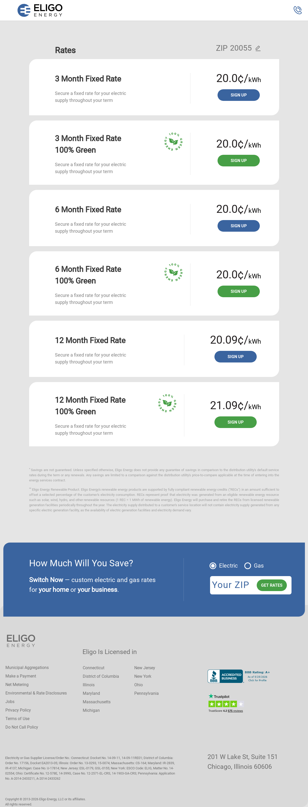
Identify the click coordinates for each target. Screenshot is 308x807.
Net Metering (17, 684)
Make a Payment (20, 676)
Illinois (89, 684)
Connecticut (93, 667)
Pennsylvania (146, 693)
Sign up (239, 95)
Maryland (91, 693)
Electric (228, 565)
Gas (259, 565)
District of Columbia (101, 676)
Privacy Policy (18, 710)
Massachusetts (97, 701)
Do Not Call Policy (21, 727)
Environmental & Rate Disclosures (36, 693)
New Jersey (144, 667)
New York (142, 676)
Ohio (138, 684)
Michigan (91, 710)
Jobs (9, 701)
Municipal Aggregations (27, 667)
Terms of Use (17, 718)
